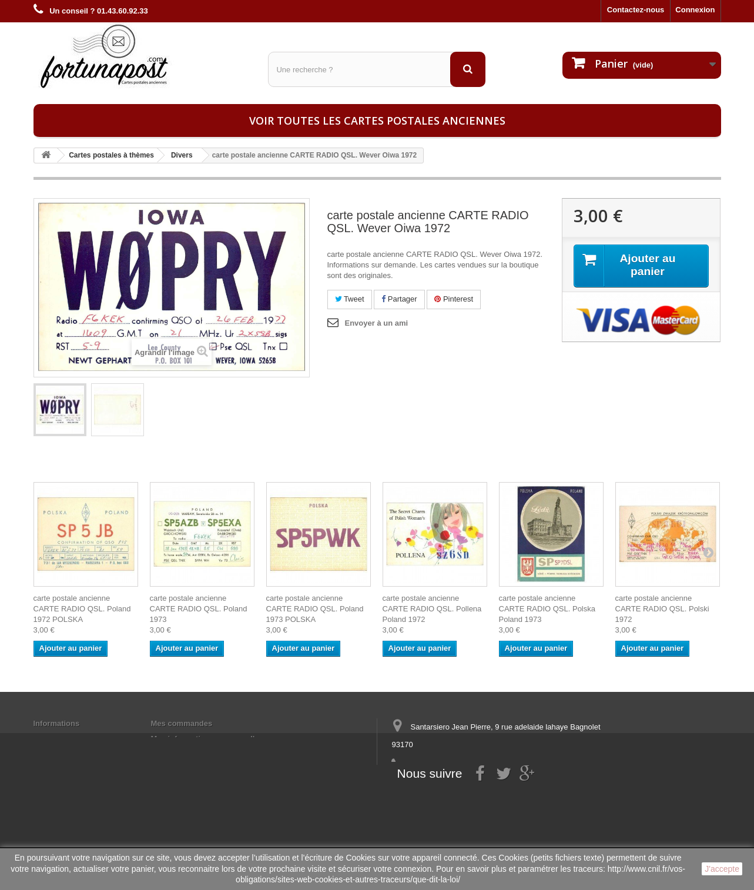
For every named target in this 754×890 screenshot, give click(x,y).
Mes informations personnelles (207, 738)
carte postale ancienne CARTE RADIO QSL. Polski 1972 (662, 609)
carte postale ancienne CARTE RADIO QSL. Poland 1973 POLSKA (315, 609)
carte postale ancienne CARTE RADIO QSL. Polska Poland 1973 (547, 609)
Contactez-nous (636, 9)
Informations (56, 723)
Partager (399, 299)
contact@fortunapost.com (481, 788)
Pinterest (453, 299)
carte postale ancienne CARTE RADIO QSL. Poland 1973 (198, 609)
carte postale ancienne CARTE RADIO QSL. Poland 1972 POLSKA (82, 609)
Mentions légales (64, 738)
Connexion (695, 9)
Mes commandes (182, 723)
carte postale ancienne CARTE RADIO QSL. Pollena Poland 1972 (432, 609)
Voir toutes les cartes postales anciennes (377, 120)
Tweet (349, 299)
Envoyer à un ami (376, 323)
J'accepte (722, 869)
